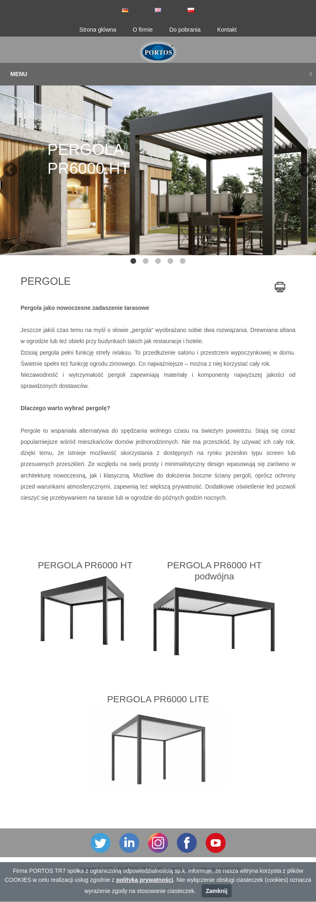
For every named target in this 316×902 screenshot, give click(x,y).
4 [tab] (170, 261)
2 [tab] (146, 261)
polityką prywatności (144, 880)
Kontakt (227, 29)
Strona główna (97, 29)
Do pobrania (184, 29)
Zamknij (217, 891)
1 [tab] (133, 261)
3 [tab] (158, 261)
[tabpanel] (158, 166)
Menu (161, 74)
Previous (6, 166)
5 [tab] (183, 261)
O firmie (142, 29)
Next (301, 166)
